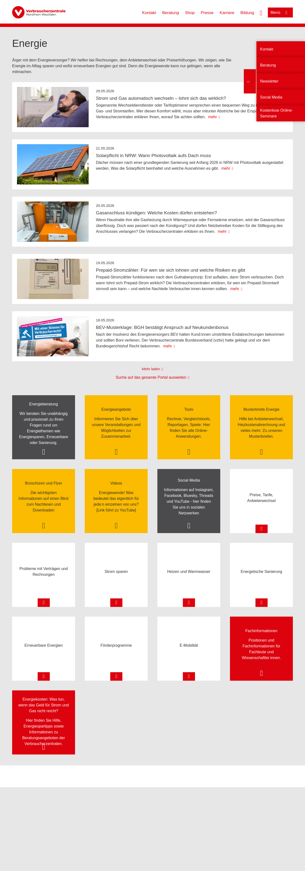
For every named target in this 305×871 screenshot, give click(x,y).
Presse (207, 12)
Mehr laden (151, 369)
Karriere (227, 12)
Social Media (271, 97)
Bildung (247, 12)
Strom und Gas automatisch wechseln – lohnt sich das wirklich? (161, 98)
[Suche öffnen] (261, 12)
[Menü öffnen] (280, 12)
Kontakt (149, 12)
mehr (212, 117)
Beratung (170, 12)
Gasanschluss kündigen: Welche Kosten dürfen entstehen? (156, 212)
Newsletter (269, 81)
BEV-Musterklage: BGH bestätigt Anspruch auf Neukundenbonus (162, 327)
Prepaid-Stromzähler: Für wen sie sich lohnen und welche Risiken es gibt (170, 270)
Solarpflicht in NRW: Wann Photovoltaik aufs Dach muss (153, 155)
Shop (190, 12)
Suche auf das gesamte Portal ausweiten (151, 377)
